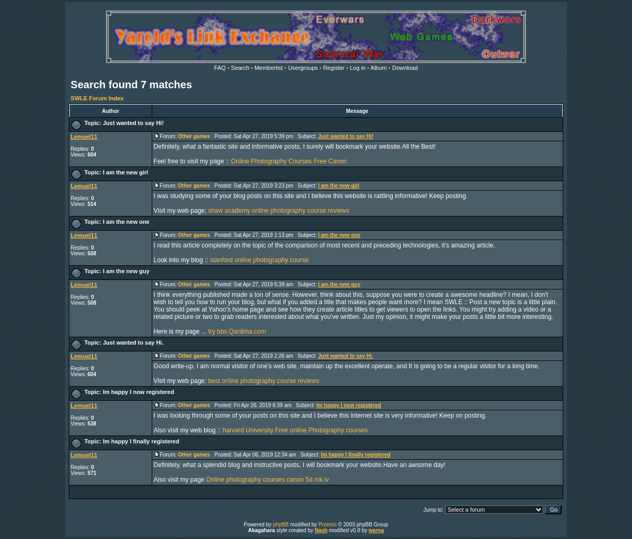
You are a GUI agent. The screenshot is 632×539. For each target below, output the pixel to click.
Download (405, 68)
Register (334, 68)
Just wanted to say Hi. (133, 342)
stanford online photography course (259, 260)
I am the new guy (126, 271)
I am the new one (126, 222)
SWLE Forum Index (97, 98)
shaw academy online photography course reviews (278, 210)
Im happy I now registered (138, 392)
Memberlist (269, 68)
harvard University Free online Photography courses (295, 430)
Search (240, 68)
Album (379, 68)
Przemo (327, 524)
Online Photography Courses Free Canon (289, 161)
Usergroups (303, 68)
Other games (194, 136)
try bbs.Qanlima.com (237, 331)
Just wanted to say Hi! (133, 123)
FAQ (220, 68)
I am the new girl (125, 172)
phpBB (281, 524)
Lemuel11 (84, 136)
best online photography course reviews (263, 381)
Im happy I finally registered (141, 441)
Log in (357, 68)
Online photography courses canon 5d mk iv (267, 479)
